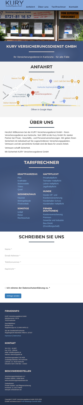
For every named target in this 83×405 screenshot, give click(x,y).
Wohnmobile (23, 183)
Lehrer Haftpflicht (51, 183)
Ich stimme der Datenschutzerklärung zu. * (27, 288)
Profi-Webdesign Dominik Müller (31, 401)
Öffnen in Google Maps (41, 109)
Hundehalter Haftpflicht (53, 204)
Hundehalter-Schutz (52, 201)
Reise (20, 215)
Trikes (20, 186)
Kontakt (73, 7)
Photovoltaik (23, 204)
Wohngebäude (24, 201)
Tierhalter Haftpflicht (52, 181)
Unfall (20, 212)
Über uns (43, 7)
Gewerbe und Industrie (53, 220)
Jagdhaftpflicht (49, 186)
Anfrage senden (13, 296)
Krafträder (22, 181)
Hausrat (21, 198)
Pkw (19, 178)
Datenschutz (17, 336)
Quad (20, 189)
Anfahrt (30, 7)
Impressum (8, 336)
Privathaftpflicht (50, 178)
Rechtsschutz (24, 218)
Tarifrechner (59, 7)
